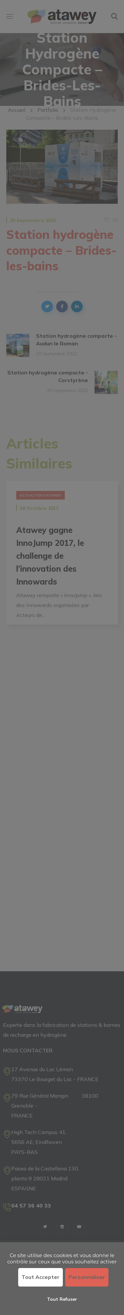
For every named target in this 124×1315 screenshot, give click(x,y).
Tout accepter (40, 1277)
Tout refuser (62, 1299)
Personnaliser (86, 1277)
